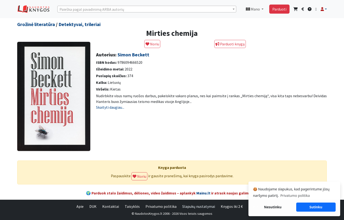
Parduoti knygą (230, 44)
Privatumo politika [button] (295, 195)
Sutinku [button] (315, 207)
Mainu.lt (203, 193)
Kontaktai (110, 206)
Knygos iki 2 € (232, 206)
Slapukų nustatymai (198, 206)
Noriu (152, 44)
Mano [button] (253, 9)
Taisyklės (132, 206)
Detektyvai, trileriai (80, 24)
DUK (93, 206)
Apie (80, 206)
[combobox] (146, 9)
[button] (324, 9)
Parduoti (279, 9)
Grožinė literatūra (36, 24)
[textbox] (147, 9)
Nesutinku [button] (272, 207)
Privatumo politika (161, 206)
